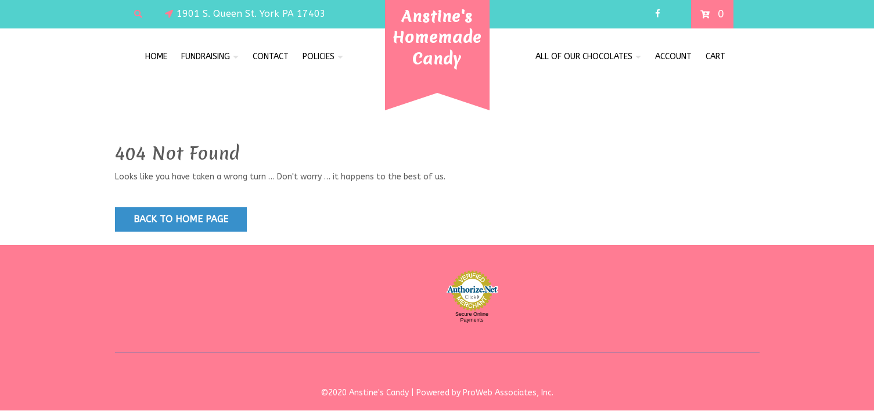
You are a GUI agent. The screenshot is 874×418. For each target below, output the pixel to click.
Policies (319, 57)
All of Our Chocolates (583, 57)
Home (156, 57)
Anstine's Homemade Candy (437, 37)
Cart (715, 57)
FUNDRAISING (205, 57)
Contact (271, 57)
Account (673, 57)
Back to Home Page (181, 219)
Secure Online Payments (471, 317)
